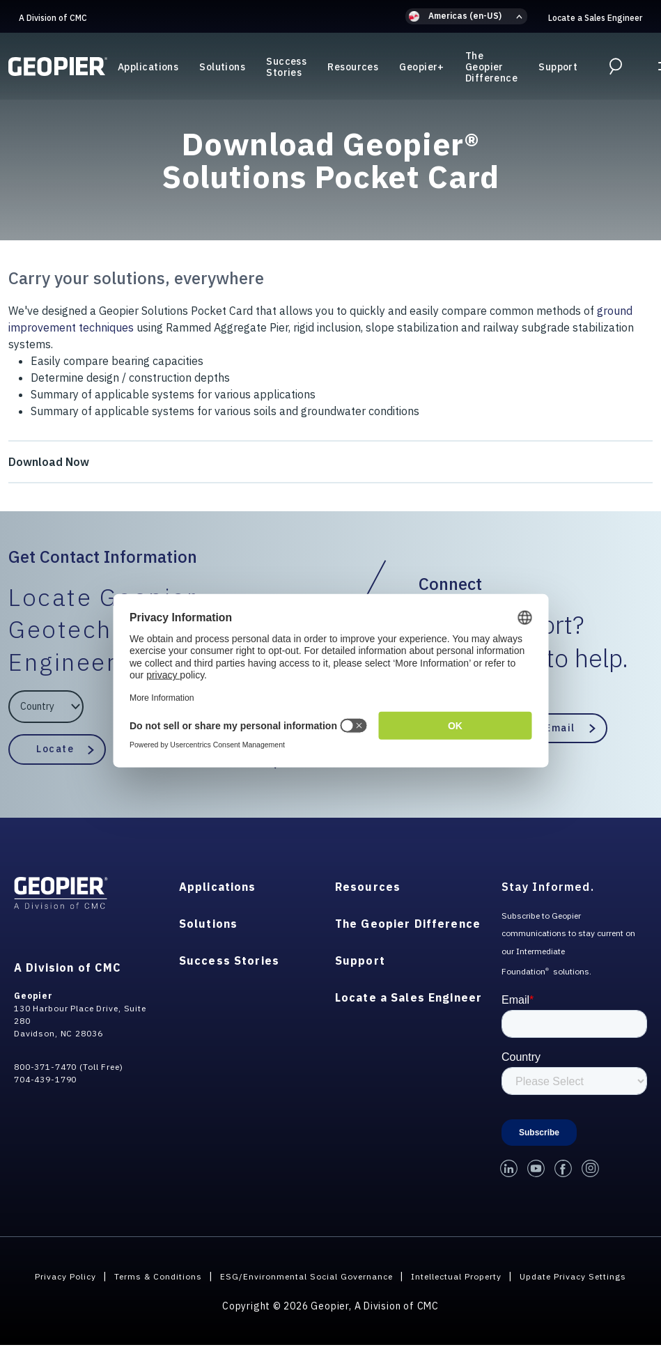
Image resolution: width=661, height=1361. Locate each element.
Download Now (48, 462)
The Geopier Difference (491, 69)
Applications (148, 69)
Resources (352, 69)
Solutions (222, 69)
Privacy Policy (97, 1276)
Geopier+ (421, 69)
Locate (55, 748)
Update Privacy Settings (330, 1292)
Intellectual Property (526, 1276)
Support (557, 69)
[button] (466, 16)
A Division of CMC (53, 18)
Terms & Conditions (198, 1276)
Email (560, 728)
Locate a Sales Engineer (595, 18)
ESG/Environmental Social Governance (360, 1276)
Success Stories (286, 69)
